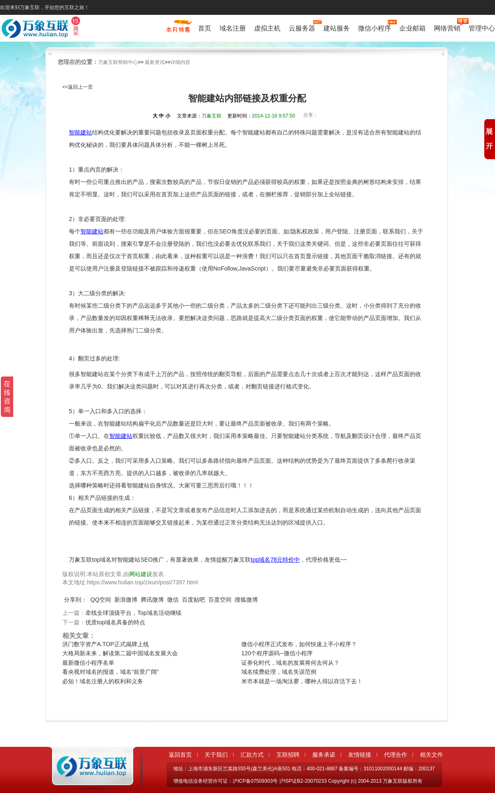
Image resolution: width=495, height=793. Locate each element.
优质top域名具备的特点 (115, 622)
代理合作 (395, 754)
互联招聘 (287, 754)
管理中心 (482, 28)
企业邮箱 (412, 28)
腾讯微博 (152, 599)
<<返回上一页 (77, 87)
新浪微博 (125, 599)
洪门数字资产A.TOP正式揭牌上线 (105, 644)
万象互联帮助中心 (118, 62)
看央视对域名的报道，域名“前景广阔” (110, 671)
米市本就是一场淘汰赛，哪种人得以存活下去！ (302, 681)
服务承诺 (323, 754)
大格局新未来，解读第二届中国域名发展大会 (120, 653)
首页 (204, 28)
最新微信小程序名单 (88, 662)
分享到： (75, 599)
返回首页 (180, 754)
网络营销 (447, 27)
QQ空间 (100, 599)
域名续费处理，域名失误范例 (278, 671)
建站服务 (336, 28)
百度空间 (219, 599)
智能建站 (80, 132)
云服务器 (302, 27)
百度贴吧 (193, 599)
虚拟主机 (267, 28)
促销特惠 (178, 30)
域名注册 (232, 28)
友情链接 (359, 754)
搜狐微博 (246, 599)
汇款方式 (252, 754)
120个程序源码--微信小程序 (277, 653)
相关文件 (431, 754)
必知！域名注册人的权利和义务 (102, 681)
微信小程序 (374, 27)
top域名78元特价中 (275, 559)
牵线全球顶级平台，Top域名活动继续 (133, 612)
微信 (173, 599)
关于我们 (216, 754)
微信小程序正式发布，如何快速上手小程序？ (299, 644)
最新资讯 (155, 62)
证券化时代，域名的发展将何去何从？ (290, 662)
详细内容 (180, 62)
